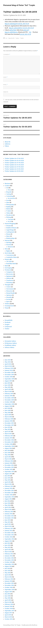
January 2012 (8, 556)
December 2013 (9, 516)
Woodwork (9, 215)
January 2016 (8, 463)
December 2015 (9, 465)
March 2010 (8, 602)
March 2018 (8, 416)
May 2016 (7, 454)
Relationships (10, 238)
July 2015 (7, 475)
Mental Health (10, 293)
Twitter (17, 38)
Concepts (10, 219)
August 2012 (8, 541)
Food (7, 200)
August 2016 (8, 448)
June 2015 (7, 478)
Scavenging (8, 268)
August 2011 (8, 566)
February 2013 (9, 528)
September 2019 (9, 379)
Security (8, 244)
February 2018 (9, 419)
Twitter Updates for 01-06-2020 (14, 171)
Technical (8, 270)
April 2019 (8, 389)
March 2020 (8, 366)
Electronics (9, 274)
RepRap (8, 206)
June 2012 (7, 545)
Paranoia (10, 246)
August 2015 (8, 473)
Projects (7, 259)
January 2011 (8, 581)
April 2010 (8, 600)
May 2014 (7, 505)
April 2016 (8, 457)
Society (8, 299)
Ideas (7, 202)
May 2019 (7, 387)
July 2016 (7, 450)
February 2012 (9, 553)
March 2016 (8, 459)
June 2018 (7, 410)
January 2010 (8, 606)
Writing (8, 217)
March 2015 (8, 484)
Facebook (7, 322)
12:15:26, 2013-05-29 (23, 23)
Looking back (10, 232)
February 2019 (9, 393)
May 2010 (7, 598)
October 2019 (8, 376)
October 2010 (8, 587)
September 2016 (9, 446)
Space (8, 301)
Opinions (9, 295)
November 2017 (9, 425)
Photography (10, 204)
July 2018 (7, 408)
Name (5, 77)
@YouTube (13, 30)
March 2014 (8, 509)
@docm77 (26, 30)
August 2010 (8, 591)
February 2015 (9, 486)
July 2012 (7, 543)
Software (9, 278)
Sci (6, 38)
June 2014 (7, 503)
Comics (8, 287)
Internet (7, 240)
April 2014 (8, 507)
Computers (9, 272)
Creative (7, 185)
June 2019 (7, 385)
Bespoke (8, 192)
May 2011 (7, 572)
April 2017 (8, 431)
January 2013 (8, 530)
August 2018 (8, 406)
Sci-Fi (9, 221)
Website (5, 91)
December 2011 (9, 558)
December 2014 (9, 490)
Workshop (9, 282)
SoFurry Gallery (9, 347)
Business (7, 183)
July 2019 (7, 383)
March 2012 (8, 551)
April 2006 (8, 615)
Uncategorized (9, 305)
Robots (8, 209)
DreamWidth (8, 320)
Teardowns (9, 280)
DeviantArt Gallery (10, 341)
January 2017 (8, 438)
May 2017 (7, 429)
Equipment (9, 276)
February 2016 (9, 461)
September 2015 (9, 471)
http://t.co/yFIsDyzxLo (11, 32)
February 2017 (9, 435)
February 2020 (9, 368)
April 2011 (8, 575)
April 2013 (8, 524)
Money (8, 234)
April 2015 (8, 482)
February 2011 (9, 579)
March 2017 (8, 433)
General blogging (10, 223)
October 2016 (8, 444)
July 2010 (7, 594)
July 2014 (7, 501)
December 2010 (9, 583)
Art (7, 187)
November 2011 (9, 560)
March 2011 (8, 577)
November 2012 (9, 535)
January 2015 (8, 488)
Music (8, 236)
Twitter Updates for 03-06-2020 (14, 167)
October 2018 (8, 402)
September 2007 (9, 610)
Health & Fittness (11, 228)
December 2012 (9, 532)
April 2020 (8, 364)
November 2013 (9, 518)
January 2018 (8, 421)
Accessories (11, 198)
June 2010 (7, 596)
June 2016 (7, 452)
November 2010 (9, 585)
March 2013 (8, 526)
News (6, 249)
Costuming (9, 196)
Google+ (7, 324)
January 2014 (8, 513)
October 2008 (9, 608)
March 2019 (8, 391)
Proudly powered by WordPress (29, 625)
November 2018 (9, 400)
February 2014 (9, 511)
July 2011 (7, 568)
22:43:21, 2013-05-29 (25, 34)
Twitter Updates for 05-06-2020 (14, 162)
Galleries (7, 144)
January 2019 (8, 395)
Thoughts (8, 284)
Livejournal (8, 326)
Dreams (8, 225)
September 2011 (9, 564)
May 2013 (7, 522)
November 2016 (9, 442)
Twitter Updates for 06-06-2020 (14, 160)
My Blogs (9, 242)
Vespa (6, 308)
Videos (7, 146)
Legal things (10, 230)
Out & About (8, 253)
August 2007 (8, 612)
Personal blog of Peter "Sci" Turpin (19, 5)
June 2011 (7, 570)
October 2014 (8, 494)
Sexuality (9, 297)
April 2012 (8, 549)
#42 (30, 32)
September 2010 (9, 589)
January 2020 (9, 370)
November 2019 (9, 374)
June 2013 (7, 520)
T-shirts (8, 211)
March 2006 (8, 617)
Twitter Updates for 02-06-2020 (14, 169)
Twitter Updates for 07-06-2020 (14, 158)
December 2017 (9, 423)
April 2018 (8, 414)
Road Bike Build (11, 263)
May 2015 (7, 480)
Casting (8, 194)
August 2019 (8, 381)
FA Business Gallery (11, 343)
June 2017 (7, 427)
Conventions (10, 255)
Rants (6, 265)
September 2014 (9, 497)
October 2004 (9, 619)
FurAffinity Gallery (10, 345)
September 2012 (9, 539)
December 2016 (9, 440)
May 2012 (7, 547)
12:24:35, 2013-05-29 (28, 28)
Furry (9, 190)
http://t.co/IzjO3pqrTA (11, 23)
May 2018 (7, 412)
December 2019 (9, 372)
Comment (6, 54)
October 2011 (8, 562)
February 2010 (9, 604)
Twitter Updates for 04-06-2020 (14, 165)
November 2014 (9, 492)
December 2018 (9, 398)
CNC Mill (9, 261)
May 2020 (8, 362)
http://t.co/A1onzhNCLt (15, 28)
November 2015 (9, 467)
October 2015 (8, 469)
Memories (9, 291)
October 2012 (8, 537)
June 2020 (8, 360)
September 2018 (9, 404)
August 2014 (8, 499)
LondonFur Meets (11, 257)
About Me (7, 142)
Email (5, 84)
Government (10, 289)
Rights (8, 251)
